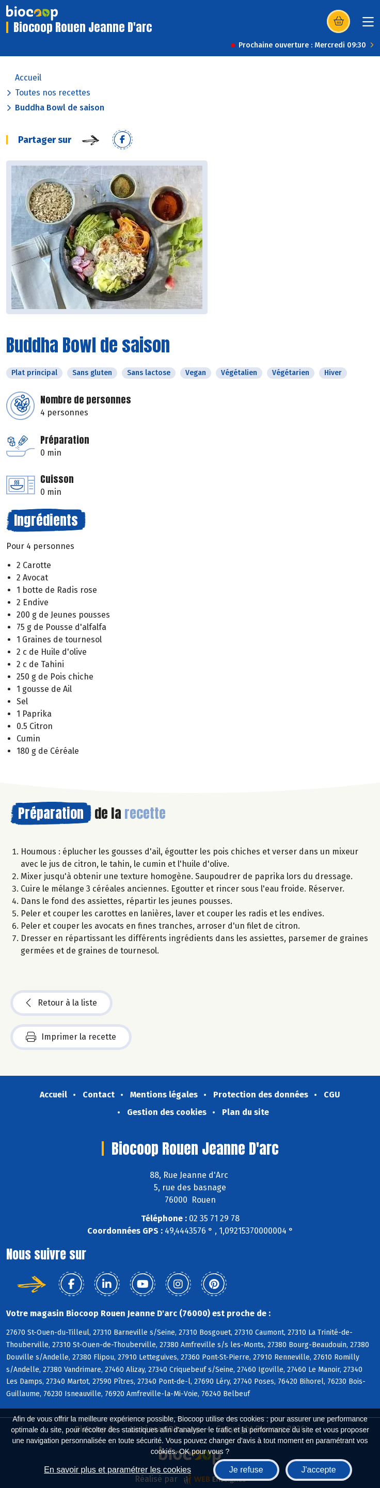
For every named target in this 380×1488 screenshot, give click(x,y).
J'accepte (319, 1469)
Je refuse (246, 1469)
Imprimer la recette (71, 1037)
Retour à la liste (61, 1003)
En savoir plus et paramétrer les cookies (117, 1469)
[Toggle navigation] (368, 25)
